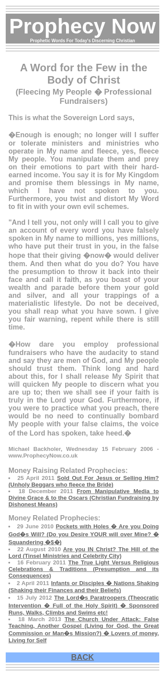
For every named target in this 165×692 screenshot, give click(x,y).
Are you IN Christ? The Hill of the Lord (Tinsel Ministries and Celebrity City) (83, 552)
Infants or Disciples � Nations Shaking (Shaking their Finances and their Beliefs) (83, 586)
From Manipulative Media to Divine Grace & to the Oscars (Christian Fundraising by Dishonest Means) (83, 498)
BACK (82, 657)
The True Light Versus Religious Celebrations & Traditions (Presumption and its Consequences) (83, 569)
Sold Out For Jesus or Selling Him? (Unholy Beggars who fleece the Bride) (83, 481)
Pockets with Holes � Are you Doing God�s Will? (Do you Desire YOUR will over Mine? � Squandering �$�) (83, 534)
